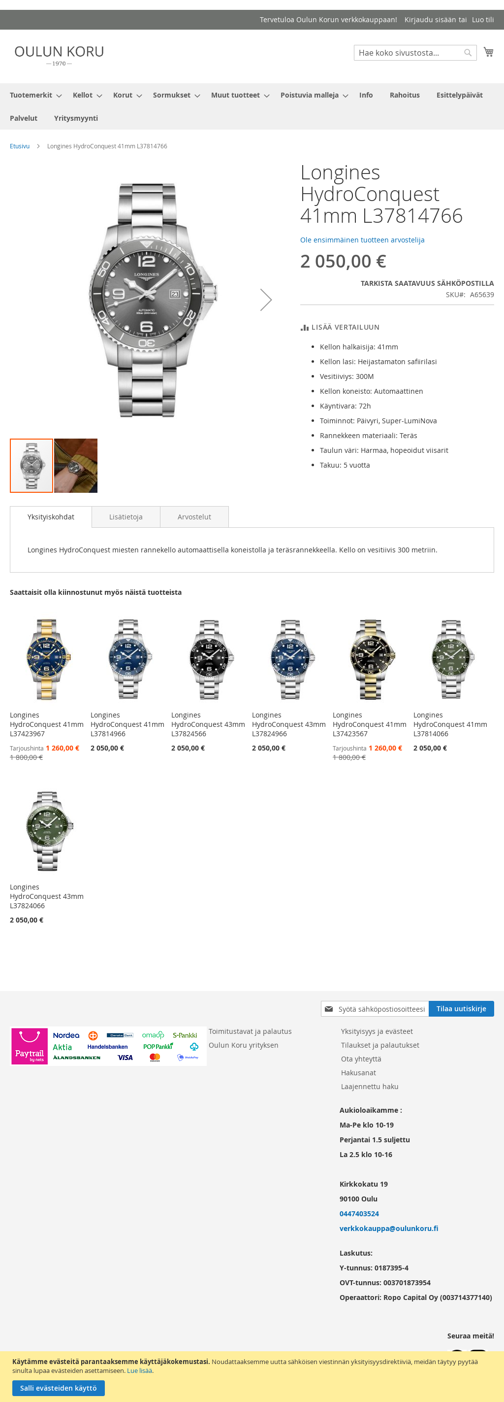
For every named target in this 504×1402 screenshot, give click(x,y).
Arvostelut (194, 516)
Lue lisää (139, 1370)
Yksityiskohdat (51, 516)
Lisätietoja (126, 516)
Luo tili (483, 19)
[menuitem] (33, 94)
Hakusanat (358, 1072)
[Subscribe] (461, 1009)
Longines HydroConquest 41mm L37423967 (47, 724)
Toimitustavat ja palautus (250, 1031)
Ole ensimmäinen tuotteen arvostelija (362, 239)
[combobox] (415, 53)
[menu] (252, 106)
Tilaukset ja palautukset (380, 1045)
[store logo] (59, 56)
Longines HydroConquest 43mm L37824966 (289, 724)
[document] (253, 1376)
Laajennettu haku (370, 1086)
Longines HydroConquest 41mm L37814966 (127, 724)
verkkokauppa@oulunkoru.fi (389, 1228)
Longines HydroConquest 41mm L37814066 (450, 724)
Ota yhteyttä (361, 1058)
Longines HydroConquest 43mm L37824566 (208, 724)
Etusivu (20, 146)
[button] (266, 299)
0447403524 (359, 1213)
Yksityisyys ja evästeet (377, 1031)
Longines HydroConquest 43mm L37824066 (47, 896)
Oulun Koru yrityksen (244, 1045)
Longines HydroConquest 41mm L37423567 (370, 724)
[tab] (51, 517)
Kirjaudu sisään (430, 19)
